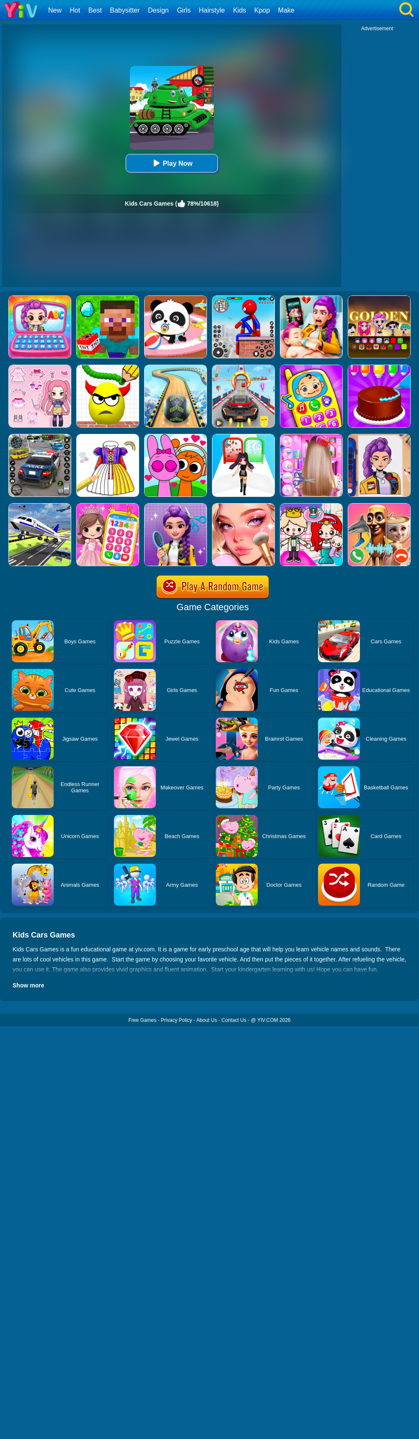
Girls (184, 10)
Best (95, 10)
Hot (75, 10)
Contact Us (234, 1020)
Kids (239, 10)
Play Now (171, 163)
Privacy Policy (176, 1020)
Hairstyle (212, 10)
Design (158, 10)
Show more (28, 985)
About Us (207, 1020)
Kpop (262, 10)
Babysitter (125, 10)
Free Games (142, 1020)
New (55, 10)
